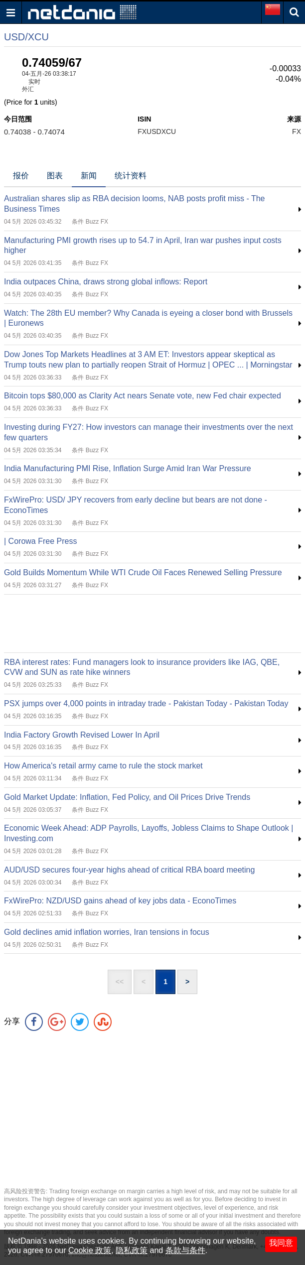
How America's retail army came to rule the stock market (103, 765)
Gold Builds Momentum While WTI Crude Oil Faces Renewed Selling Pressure (143, 572)
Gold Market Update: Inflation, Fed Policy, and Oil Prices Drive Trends (127, 797)
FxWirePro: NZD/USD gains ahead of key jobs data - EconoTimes (120, 900)
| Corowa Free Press (40, 541)
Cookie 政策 (89, 1250)
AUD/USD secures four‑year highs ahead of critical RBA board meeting (129, 870)
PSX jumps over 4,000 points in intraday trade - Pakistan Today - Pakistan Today (146, 703)
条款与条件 (185, 1250)
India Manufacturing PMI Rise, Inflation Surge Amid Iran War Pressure (127, 468)
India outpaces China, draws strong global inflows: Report (105, 281)
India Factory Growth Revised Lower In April (81, 735)
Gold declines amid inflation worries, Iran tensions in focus (106, 932)
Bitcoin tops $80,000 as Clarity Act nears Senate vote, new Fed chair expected (142, 395)
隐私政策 (132, 1250)
